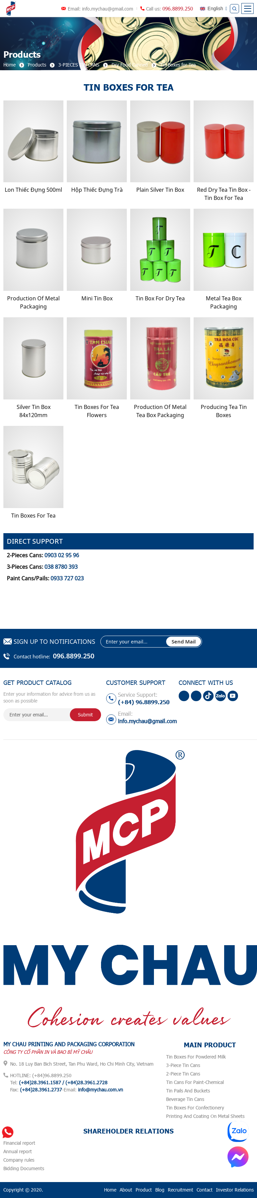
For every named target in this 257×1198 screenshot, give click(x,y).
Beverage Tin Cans (185, 1099)
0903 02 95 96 (61, 555)
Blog (159, 1190)
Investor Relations (235, 1190)
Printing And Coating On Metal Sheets (205, 1116)
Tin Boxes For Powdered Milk (196, 1057)
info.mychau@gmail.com (107, 9)
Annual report (17, 1151)
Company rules (18, 1160)
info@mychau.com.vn (100, 1089)
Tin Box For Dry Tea (160, 298)
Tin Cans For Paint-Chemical (195, 1082)
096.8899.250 (177, 8)
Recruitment (180, 1190)
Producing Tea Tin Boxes (224, 411)
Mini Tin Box (97, 298)
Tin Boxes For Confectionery (195, 1107)
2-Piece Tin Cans (183, 1074)
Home (110, 1190)
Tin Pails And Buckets (188, 1090)
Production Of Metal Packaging (33, 302)
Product (144, 1190)
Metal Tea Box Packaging (223, 302)
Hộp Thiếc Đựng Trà (97, 189)
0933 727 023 (67, 578)
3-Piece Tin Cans (183, 1065)
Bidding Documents (23, 1168)
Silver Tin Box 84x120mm (34, 411)
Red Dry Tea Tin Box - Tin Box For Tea (224, 194)
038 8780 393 (61, 566)
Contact (205, 1190)
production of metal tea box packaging (160, 411)
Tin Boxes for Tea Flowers (97, 411)
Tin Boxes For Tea (33, 515)
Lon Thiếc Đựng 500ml (33, 189)
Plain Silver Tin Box (160, 189)
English (215, 8)
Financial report (19, 1143)
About (126, 1190)
